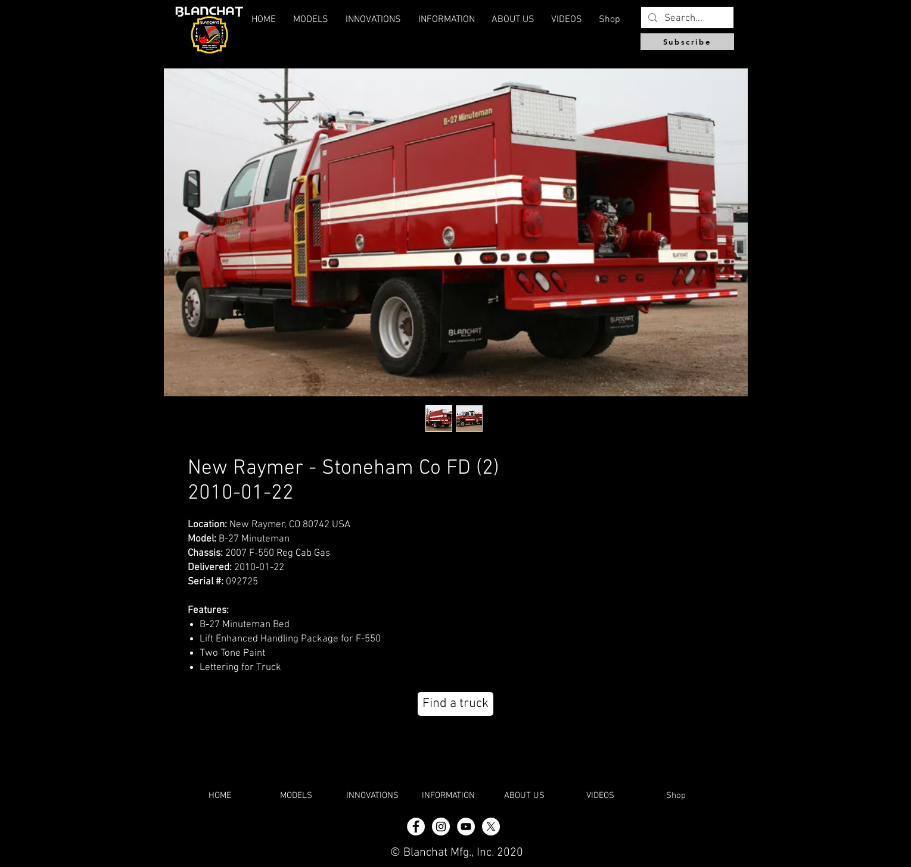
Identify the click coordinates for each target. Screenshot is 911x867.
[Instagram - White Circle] (441, 826)
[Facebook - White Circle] (416, 826)
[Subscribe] (687, 41)
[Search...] (686, 19)
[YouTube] (466, 826)
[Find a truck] (455, 704)
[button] (513, 19)
